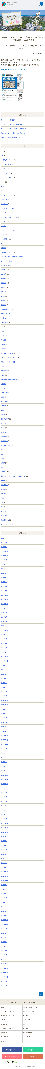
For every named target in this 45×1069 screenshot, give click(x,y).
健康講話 (3, 283)
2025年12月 (4, 551)
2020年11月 (4, 740)
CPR (2, 156)
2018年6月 (4, 850)
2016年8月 (4, 933)
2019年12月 (4, 775)
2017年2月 (4, 911)
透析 (2, 502)
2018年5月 (4, 854)
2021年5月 (4, 722)
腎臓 (2, 454)
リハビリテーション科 (7, 230)
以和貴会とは (4, 1032)
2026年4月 (4, 538)
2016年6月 (4, 942)
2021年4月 (4, 727)
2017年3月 (4, 907)
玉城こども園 (4, 1024)
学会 (2, 327)
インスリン (4, 169)
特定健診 (3, 388)
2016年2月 (4, 959)
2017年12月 (4, 871)
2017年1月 (4, 915)
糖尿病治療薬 (5, 419)
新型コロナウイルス (7, 353)
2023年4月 (4, 643)
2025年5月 (4, 577)
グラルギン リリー (7, 195)
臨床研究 (33, 1056)
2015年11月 (4, 972)
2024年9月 (4, 608)
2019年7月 (4, 793)
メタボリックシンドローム (9, 217)
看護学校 (3, 410)
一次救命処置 (5, 239)
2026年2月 (4, 547)
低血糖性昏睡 (5, 265)
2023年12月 (4, 630)
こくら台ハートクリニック (7, 1028)
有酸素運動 (4, 371)
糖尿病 (3, 414)
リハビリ (3, 226)
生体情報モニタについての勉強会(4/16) (12, 124)
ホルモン (3, 213)
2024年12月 (4, 595)
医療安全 (3, 300)
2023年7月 (4, 634)
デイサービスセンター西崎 (7, 1011)
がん (2, 191)
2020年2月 (4, 771)
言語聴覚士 (4, 485)
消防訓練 (3, 384)
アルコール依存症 (6, 164)
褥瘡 (2, 467)
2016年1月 (4, 964)
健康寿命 (3, 274)
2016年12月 (4, 920)
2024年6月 (4, 621)
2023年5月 (4, 639)
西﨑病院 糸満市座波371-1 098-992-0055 (13, 476)
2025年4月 (4, 582)
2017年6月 (4, 894)
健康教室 (3, 278)
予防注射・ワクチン (7, 252)
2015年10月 (4, 977)
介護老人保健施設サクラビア (30, 1007)
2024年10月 (4, 604)
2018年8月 (4, 841)
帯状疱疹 (3, 340)
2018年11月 (4, 828)
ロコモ (3, 234)
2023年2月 (4, 648)
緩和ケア (3, 432)
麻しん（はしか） (6, 524)
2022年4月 (4, 683)
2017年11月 (4, 876)
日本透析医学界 (5, 366)
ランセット (4, 221)
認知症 (3, 489)
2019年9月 (4, 788)
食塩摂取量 (4, 515)
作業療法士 (4, 270)
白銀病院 (3, 406)
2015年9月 (4, 981)
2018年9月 (4, 836)
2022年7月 (4, 670)
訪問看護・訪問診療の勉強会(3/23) (11, 137)
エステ (3, 182)
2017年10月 (4, 880)
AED (2, 151)
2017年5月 (4, 898)
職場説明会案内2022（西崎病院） (13, 69)
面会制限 (3, 511)
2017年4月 (4, 902)
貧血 (2, 498)
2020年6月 (4, 757)
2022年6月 (4, 674)
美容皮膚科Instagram (12, 1056)
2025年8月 (4, 564)
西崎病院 (3, 471)
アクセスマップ (4, 1037)
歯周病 (3, 375)
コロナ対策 (4, 199)
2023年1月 (4, 652)
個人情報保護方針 (27, 1032)
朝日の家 (25, 1015)
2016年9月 (4, 929)
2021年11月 (4, 705)
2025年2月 (4, 586)
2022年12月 (4, 656)
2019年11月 (4, 779)
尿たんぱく (4, 335)
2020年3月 (4, 766)
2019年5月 (4, 801)
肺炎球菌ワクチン (6, 445)
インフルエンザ (5, 173)
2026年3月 (4, 542)
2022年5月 (4, 678)
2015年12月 (4, 968)
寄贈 (2, 331)
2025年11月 (4, 555)
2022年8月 (4, 665)
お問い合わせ (4, 1041)
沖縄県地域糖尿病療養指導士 (9, 379)
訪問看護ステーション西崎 (7, 1015)
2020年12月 (4, 735)
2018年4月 (4, 858)
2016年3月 (4, 955)
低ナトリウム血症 (6, 261)
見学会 (3, 480)
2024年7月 (4, 617)
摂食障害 (3, 349)
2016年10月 (4, 924)
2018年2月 (4, 863)
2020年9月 (4, 749)
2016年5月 (4, 946)
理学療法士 (4, 393)
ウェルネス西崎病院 (7, 177)
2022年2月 (4, 692)
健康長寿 (3, 287)
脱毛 (2, 450)
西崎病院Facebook (12, 1050)
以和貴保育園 (26, 1020)
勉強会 (3, 296)
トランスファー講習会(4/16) (9, 120)
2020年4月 (4, 762)
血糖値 (3, 463)
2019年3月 (4, 810)
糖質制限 (3, 423)
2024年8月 (4, 613)
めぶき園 (25, 1024)
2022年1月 (4, 696)
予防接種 (3, 248)
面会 (2, 507)
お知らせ (3, 186)
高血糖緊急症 (5, 520)
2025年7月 (4, 569)
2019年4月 (4, 806)
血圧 (2, 458)
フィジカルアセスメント (8, 208)
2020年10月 (4, 744)
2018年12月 (4, 823)
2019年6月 (4, 797)
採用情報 (25, 1028)
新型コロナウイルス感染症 (9, 357)
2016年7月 (4, 937)
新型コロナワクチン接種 (8, 362)
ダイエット (4, 204)
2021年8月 (4, 713)
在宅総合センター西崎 (28, 1011)
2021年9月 (4, 709)
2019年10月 (4, 784)
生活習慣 (3, 397)
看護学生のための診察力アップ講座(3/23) (13, 133)
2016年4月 (4, 951)
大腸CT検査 (4, 322)
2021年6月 (4, 718)
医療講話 (3, 305)
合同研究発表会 (5, 314)
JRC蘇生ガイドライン (7, 160)
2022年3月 (4, 687)
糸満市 (3, 428)
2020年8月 (4, 753)
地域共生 (3, 318)
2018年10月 (4, 832)
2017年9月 (4, 885)
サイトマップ (26, 1037)
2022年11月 (4, 661)
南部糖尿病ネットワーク (8, 309)
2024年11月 (4, 599)
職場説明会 (4, 441)
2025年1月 (4, 591)
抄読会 (3, 344)
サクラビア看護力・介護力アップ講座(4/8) (13, 129)
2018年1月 (4, 867)
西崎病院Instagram (33, 1050)
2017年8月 (4, 889)
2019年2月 (4, 814)
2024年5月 (4, 626)
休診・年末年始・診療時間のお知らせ (12, 257)
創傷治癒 (3, 292)
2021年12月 (4, 700)
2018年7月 (4, 845)
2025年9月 (4, 560)
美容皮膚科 (4, 436)
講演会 (3, 494)
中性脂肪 (3, 243)
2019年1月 (4, 819)
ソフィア (3, 1020)
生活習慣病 (4, 401)
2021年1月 (4, 731)
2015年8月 (4, 986)
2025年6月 (4, 573)
